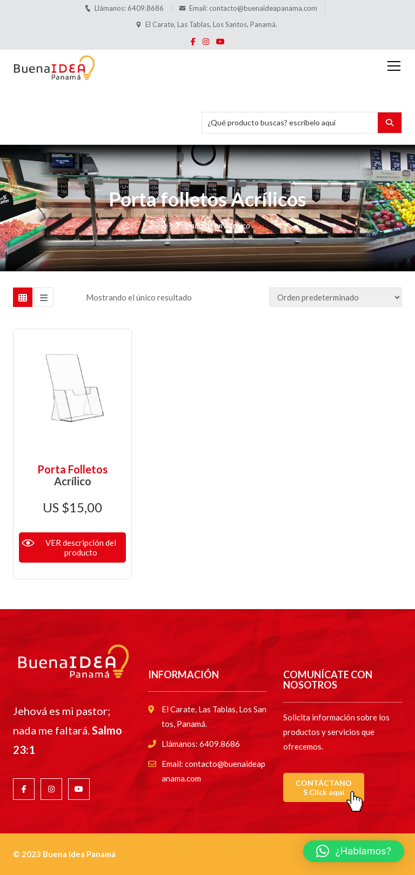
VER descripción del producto (80, 547)
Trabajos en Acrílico (217, 225)
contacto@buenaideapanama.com (263, 8)
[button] (353, 851)
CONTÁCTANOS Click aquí (324, 787)
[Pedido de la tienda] (335, 297)
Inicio (158, 225)
